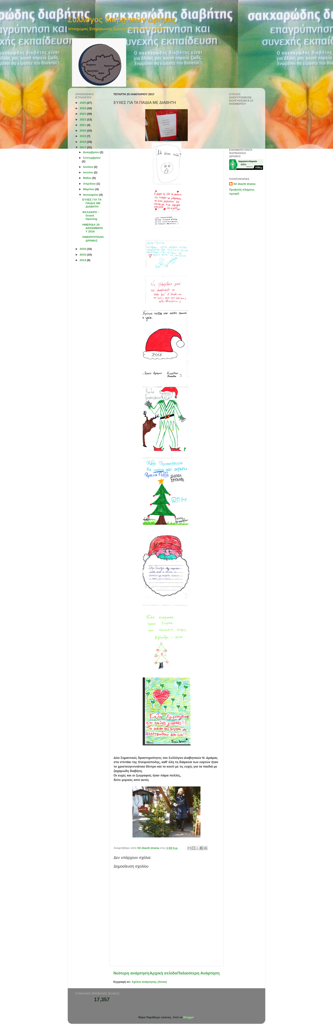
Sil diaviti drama (244, 183)
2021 (83, 125)
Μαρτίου (89, 189)
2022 (83, 119)
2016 (83, 248)
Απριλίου (89, 183)
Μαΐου (87, 178)
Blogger (188, 1017)
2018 (83, 141)
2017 (83, 147)
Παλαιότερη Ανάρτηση (198, 973)
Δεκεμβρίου (91, 152)
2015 (83, 254)
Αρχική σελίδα (163, 973)
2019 (83, 136)
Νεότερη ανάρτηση (131, 973)
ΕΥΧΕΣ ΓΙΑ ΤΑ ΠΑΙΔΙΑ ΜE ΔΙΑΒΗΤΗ (92, 203)
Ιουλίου (88, 166)
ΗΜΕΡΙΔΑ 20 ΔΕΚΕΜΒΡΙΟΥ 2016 (92, 228)
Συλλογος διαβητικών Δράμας (122, 19)
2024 (83, 108)
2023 (83, 113)
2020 (83, 130)
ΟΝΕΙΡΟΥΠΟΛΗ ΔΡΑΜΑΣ (93, 238)
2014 (83, 260)
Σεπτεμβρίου (91, 157)
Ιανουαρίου (91, 194)
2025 (83, 102)
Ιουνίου (88, 172)
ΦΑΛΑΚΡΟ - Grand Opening (90, 216)
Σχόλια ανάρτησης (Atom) (149, 981)
